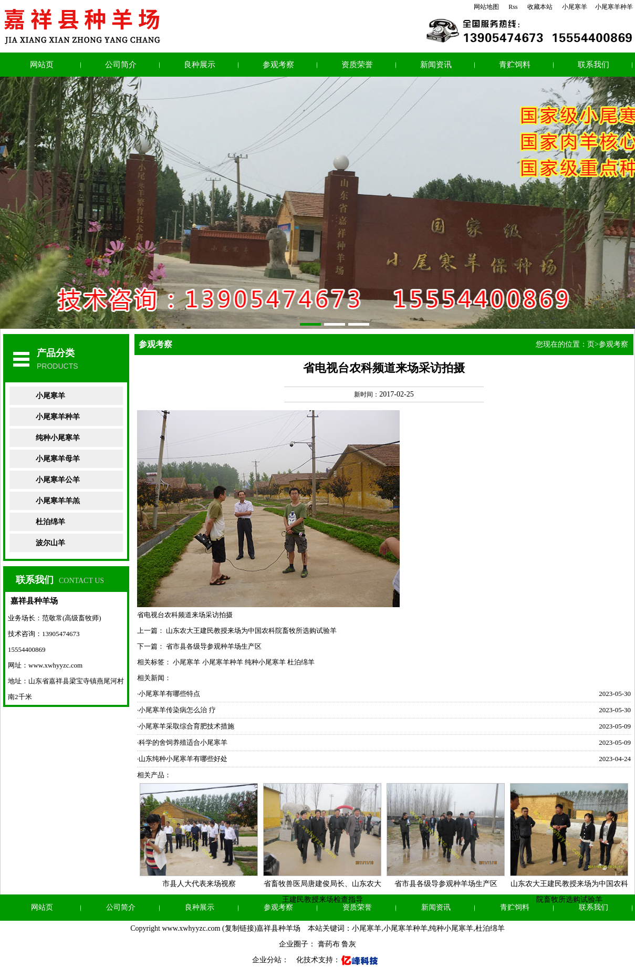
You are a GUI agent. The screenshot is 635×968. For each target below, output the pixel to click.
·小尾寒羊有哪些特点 (168, 694)
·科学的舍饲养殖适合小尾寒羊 (182, 742)
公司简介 (121, 64)
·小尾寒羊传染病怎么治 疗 (176, 710)
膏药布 (329, 944)
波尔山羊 (50, 543)
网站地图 (486, 7)
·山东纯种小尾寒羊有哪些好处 (182, 759)
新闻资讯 (436, 64)
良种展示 (199, 64)
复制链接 (239, 928)
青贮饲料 (514, 64)
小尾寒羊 (574, 7)
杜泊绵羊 (50, 522)
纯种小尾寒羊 (58, 438)
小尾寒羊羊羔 (58, 501)
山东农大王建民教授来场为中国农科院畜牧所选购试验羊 (251, 630)
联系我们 (593, 64)
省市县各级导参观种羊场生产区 (214, 646)
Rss (512, 7)
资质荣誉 (357, 64)
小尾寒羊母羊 (58, 459)
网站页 (42, 64)
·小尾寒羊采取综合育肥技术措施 (185, 726)
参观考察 (278, 64)
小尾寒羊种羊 (614, 7)
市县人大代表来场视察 (199, 884)
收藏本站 (540, 7)
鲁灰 (348, 944)
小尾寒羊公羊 (58, 480)
